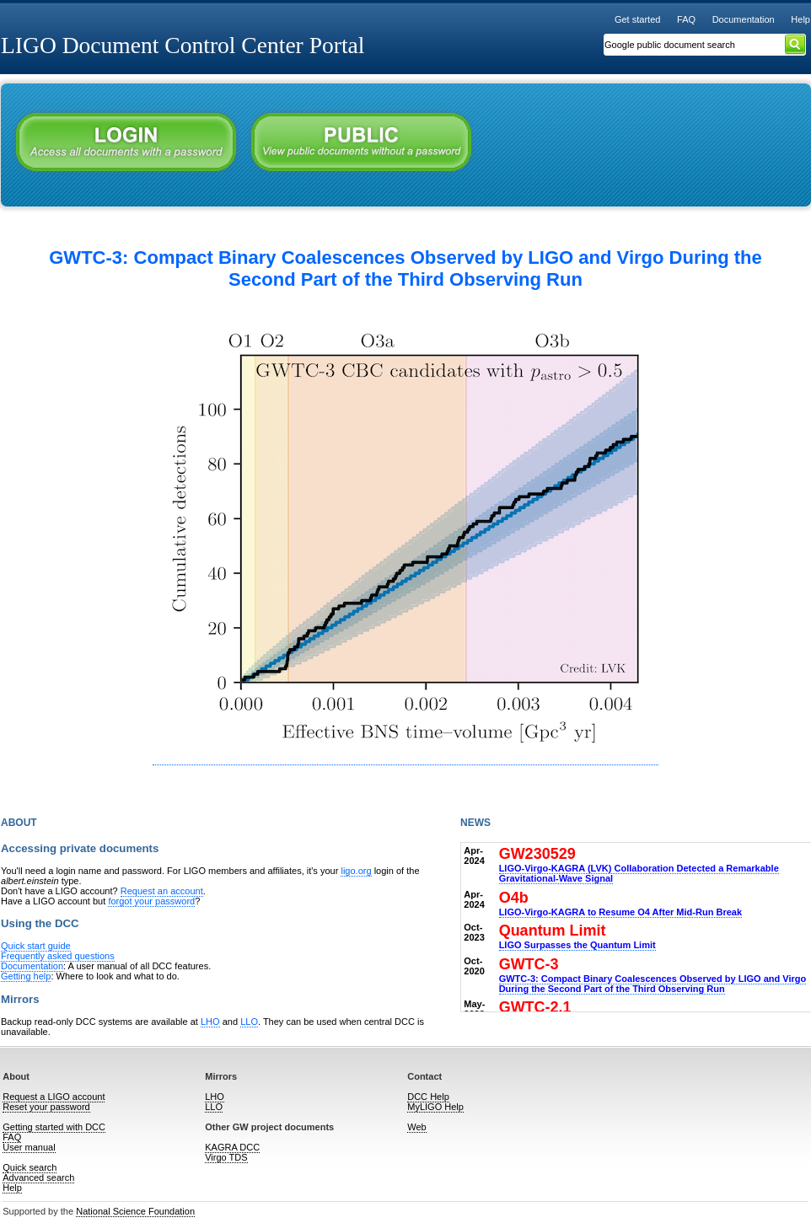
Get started (638, 19)
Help (800, 19)
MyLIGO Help (435, 1107)
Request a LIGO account (54, 1097)
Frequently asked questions (58, 956)
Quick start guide (36, 946)
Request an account (162, 891)
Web (416, 1127)
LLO (249, 1021)
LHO (210, 1021)
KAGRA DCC (232, 1147)
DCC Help (428, 1097)
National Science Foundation (135, 1211)
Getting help (26, 976)
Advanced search (38, 1177)
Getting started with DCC (54, 1127)
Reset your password (46, 1107)
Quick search (29, 1167)
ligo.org (356, 871)
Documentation (743, 19)
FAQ (686, 19)
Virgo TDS (226, 1157)
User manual (29, 1147)
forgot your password (151, 901)
